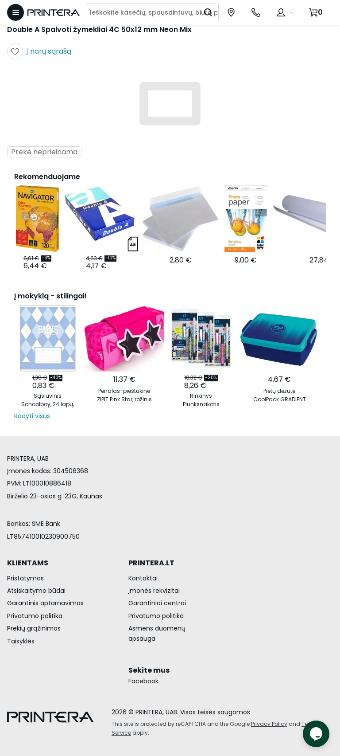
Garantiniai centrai (157, 603)
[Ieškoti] (208, 12)
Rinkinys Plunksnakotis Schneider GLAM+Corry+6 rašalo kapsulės (201, 400)
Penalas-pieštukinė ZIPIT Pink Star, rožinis (124, 395)
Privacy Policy (269, 724)
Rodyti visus (32, 415)
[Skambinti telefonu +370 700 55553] (255, 12)
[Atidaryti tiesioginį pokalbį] (316, 734)
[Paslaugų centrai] (231, 12)
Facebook (143, 681)
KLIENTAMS (27, 563)
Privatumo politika (34, 615)
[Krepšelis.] (317, 12)
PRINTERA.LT (151, 563)
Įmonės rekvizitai (154, 590)
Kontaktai (143, 578)
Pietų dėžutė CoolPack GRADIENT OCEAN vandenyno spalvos (279, 395)
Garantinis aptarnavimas (45, 603)
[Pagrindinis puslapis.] (53, 12)
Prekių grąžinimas (34, 628)
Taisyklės (21, 641)
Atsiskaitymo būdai (36, 590)
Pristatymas (25, 578)
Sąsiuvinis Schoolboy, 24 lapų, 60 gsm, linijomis (47, 400)
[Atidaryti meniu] (15, 12)
